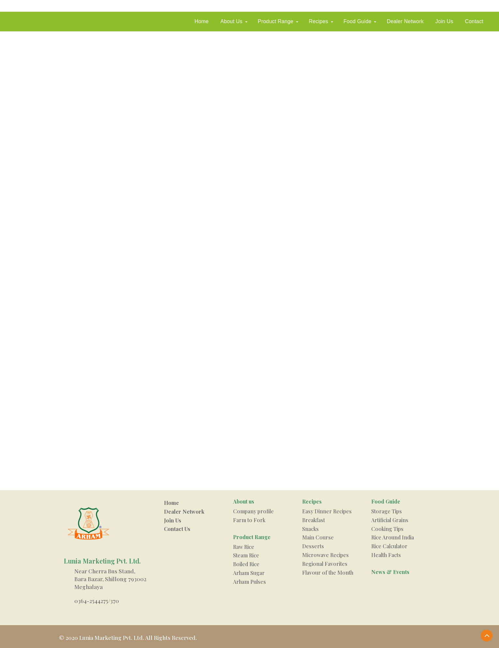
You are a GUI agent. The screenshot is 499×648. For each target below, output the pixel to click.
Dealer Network (405, 21)
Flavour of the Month (327, 572)
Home (202, 21)
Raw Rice (243, 546)
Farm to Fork (249, 520)
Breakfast (313, 520)
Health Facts (386, 554)
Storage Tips (386, 511)
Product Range (275, 21)
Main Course (318, 537)
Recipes (318, 21)
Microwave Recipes (325, 554)
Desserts (313, 546)
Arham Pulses (249, 581)
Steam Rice (246, 555)
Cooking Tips (387, 528)
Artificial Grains (389, 520)
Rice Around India (392, 537)
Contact (474, 21)
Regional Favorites (324, 563)
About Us (231, 21)
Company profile (253, 511)
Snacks (310, 528)
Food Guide (358, 21)
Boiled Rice (246, 564)
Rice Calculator (389, 546)
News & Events (390, 571)
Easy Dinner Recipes (327, 511)
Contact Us (177, 528)
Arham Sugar (249, 572)
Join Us (444, 21)
